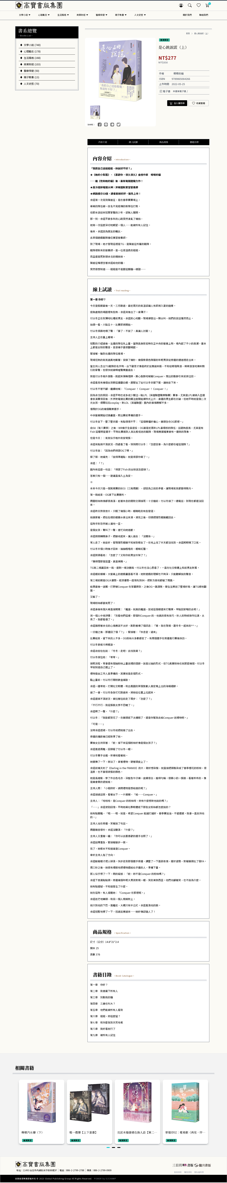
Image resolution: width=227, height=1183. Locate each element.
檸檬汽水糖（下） (32, 1133)
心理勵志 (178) (30, 51)
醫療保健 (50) (29, 71)
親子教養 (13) (29, 77)
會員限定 (164, 40)
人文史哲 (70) (29, 84)
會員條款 (178, 1172)
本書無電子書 (179, 91)
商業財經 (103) (30, 64)
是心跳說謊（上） (201, 33)
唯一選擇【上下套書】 (83, 1133)
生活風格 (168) (30, 58)
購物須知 (189, 1172)
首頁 (188, 33)
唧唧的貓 (179, 73)
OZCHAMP (111, 1179)
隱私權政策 (202, 1172)
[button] (108, 1148)
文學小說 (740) (30, 45)
